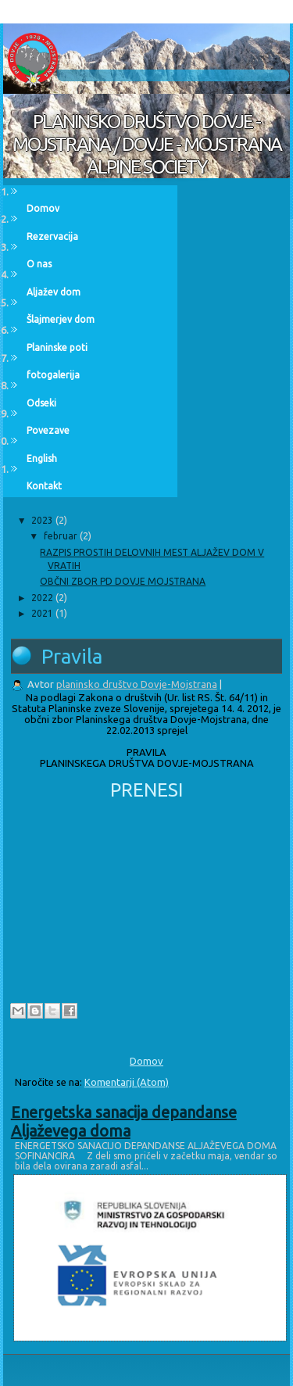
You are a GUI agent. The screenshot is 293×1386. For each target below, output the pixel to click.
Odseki (41, 403)
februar (62, 536)
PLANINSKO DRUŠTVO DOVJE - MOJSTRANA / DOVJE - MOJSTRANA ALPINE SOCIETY (147, 144)
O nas (39, 264)
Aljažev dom (53, 292)
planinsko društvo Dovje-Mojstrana (136, 684)
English (42, 458)
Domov (43, 208)
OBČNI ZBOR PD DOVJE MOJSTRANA (122, 581)
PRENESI (146, 789)
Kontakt (44, 486)
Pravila (71, 656)
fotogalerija (53, 375)
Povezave (48, 430)
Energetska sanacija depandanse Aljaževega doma (124, 1121)
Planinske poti (57, 347)
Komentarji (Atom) (126, 1081)
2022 (43, 598)
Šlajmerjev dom (61, 319)
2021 (43, 613)
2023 (43, 520)
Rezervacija (52, 236)
